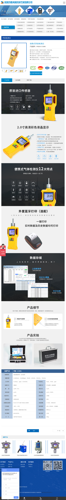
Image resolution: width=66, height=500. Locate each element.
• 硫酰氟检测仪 (20, 31)
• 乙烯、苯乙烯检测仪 (51, 31)
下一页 (58, 430)
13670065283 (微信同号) (36, 74)
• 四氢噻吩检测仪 (31, 22)
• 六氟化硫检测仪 (50, 22)
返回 (34, 430)
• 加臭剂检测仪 (40, 22)
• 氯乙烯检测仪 (49, 25)
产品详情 (6, 80)
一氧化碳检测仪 (40, 19)
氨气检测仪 (17, 19)
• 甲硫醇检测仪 (40, 28)
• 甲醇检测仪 (59, 22)
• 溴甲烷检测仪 (40, 25)
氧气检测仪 (10, 19)
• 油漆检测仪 (30, 25)
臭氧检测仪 (23, 19)
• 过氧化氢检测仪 (21, 22)
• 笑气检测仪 (30, 28)
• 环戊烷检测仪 (30, 31)
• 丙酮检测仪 (20, 28)
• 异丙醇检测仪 (59, 31)
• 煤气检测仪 (59, 25)
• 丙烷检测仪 (39, 31)
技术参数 (18, 80)
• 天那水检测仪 (59, 28)
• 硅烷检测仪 (49, 28)
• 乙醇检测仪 (20, 25)
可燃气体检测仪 (31, 19)
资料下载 (29, 80)
